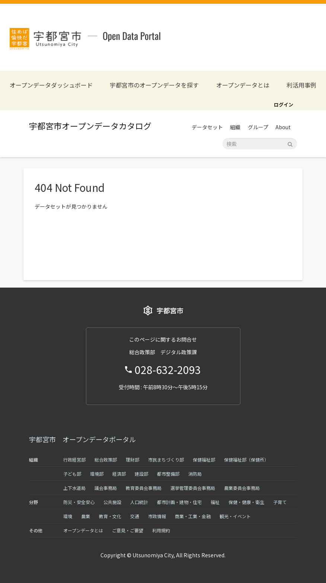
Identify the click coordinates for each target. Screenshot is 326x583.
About (283, 127)
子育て (280, 502)
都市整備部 (168, 473)
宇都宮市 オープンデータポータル (82, 439)
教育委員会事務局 (144, 488)
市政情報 (157, 516)
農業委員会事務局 (242, 488)
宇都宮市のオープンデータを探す (154, 85)
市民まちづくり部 (166, 459)
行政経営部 (74, 459)
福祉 (215, 502)
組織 (235, 127)
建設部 (141, 473)
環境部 (96, 473)
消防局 (195, 473)
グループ (258, 127)
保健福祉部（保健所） (246, 459)
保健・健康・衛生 (246, 502)
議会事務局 (106, 488)
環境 (67, 516)
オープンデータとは (242, 85)
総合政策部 (106, 459)
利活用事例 (301, 85)
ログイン (283, 104)
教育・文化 (110, 516)
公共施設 (112, 502)
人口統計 (139, 502)
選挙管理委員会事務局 (192, 488)
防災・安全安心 (79, 502)
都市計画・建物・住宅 (179, 502)
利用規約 (161, 530)
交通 (134, 516)
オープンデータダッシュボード (51, 85)
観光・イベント (235, 516)
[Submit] (290, 143)
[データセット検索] (260, 143)
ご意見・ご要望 (127, 530)
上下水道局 (74, 488)
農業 (85, 516)
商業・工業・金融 (193, 516)
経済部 (119, 473)
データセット (207, 127)
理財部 (132, 459)
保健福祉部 (204, 459)
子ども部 (72, 473)
